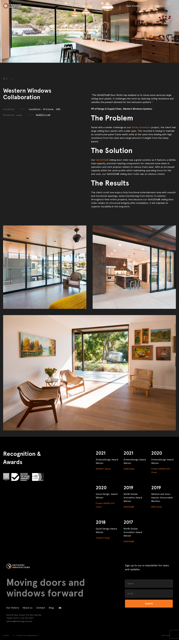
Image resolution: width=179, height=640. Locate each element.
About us (27, 607)
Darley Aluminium (141, 127)
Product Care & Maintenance (27, 635)
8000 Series (156, 507)
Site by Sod (166, 635)
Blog (51, 607)
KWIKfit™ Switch (103, 469)
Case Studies (133, 5)
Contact (157, 5)
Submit (149, 603)
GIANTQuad (129, 469)
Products (108, 5)
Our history (12, 607)
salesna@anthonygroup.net (19, 621)
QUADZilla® (102, 159)
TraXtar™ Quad (103, 538)
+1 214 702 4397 (26, 618)
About (86, 5)
